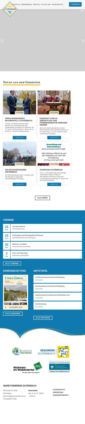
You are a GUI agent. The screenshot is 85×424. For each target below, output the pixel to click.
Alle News (42, 198)
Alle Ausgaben (12, 314)
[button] (19, 114)
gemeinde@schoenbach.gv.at (14, 396)
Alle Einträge (43, 318)
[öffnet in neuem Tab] (15, 292)
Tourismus (75, 4)
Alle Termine (12, 263)
